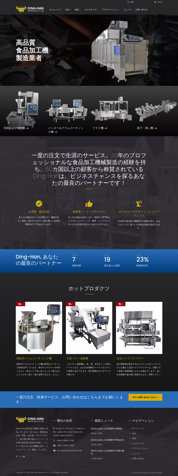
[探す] (128, 2)
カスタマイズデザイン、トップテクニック (139, 213)
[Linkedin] (24, 456)
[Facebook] (17, 456)
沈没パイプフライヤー (130, 358)
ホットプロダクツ (89, 288)
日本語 (159, 2)
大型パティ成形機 (77, 358)
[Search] (141, 2)
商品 (78, 9)
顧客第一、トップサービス (89, 211)
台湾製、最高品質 (38, 211)
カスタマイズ (91, 9)
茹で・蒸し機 (147, 128)
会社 (68, 9)
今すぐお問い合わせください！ (145, 397)
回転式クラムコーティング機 (34, 358)
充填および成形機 (16, 128)
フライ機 (100, 128)
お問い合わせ (141, 9)
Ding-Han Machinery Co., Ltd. (41, 472)
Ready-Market (156, 473)
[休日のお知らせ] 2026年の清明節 (106, 428)
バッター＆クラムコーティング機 (66, 130)
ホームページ (56, 9)
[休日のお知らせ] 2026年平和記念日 (107, 439)
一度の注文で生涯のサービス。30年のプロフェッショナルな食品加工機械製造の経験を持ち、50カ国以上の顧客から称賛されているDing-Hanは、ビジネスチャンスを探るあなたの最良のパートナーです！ (89, 169)
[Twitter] (20, 456)
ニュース (128, 9)
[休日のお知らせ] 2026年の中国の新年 (107, 452)
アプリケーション (111, 9)
